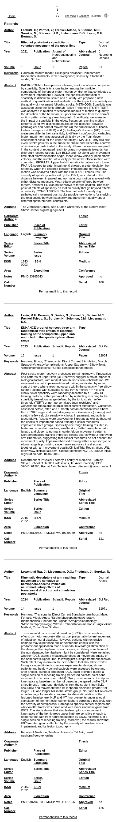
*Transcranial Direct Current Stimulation (70, 361)
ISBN (37, 261)
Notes (8, 276)
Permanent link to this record (58, 291)
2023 (24, 346)
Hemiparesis (91, 72)
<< (57, 6)
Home (11, 16)
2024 (24, 599)
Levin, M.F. (95, 33)
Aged (62, 620)
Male (103, 614)
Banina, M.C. (91, 30)
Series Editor (8, 245)
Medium (84, 261)
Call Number (9, 284)
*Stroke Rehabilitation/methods (72, 367)
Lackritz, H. (29, 30)
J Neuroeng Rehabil (105, 54)
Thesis (83, 215)
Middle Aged (41, 617)
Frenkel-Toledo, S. (68, 30)
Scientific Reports (64, 346)
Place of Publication (42, 226)
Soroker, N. (29, 33)
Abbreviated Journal (87, 53)
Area (7, 270)
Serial (83, 282)
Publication (42, 51)
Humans (26, 361)
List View (70, 15)
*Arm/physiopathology (82, 620)
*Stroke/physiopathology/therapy (72, 617)
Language (11, 234)
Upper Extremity (76, 364)
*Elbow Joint (96, 364)
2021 (24, 51)
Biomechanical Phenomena (39, 620)
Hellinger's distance (68, 72)
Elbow (38, 361)
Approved (86, 276)
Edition (84, 252)
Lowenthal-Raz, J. (33, 571)
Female (26, 617)
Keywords (11, 72)
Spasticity (82, 76)
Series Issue (38, 254)
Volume (9, 67)
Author (9, 30)
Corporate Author (11, 217)
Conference (87, 270)
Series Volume (9, 254)
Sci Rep (104, 346)
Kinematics (28, 76)
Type (82, 42)
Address (10, 206)
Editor (83, 225)
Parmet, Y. (46, 30)
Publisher (11, 225)
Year (7, 51)
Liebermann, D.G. (73, 33)
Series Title (42, 243)
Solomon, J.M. (49, 33)
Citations (84, 15)
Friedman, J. (83, 571)
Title (7, 42)
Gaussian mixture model (37, 72)
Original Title (84, 235)
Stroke (35, 79)
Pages (83, 67)
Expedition (41, 270)
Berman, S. (29, 36)
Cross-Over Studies (46, 627)
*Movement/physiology (36, 624)
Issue (37, 67)
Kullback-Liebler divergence (55, 76)
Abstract (10, 85)
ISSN (7, 261)
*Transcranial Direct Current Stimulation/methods (66, 614)
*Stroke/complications (35, 367)
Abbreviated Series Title (87, 245)
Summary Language (41, 235)
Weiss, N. (62, 315)
